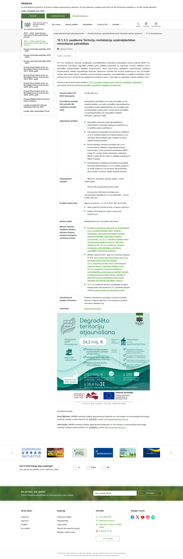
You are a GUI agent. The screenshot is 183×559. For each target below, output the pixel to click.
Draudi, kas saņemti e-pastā (68, 528)
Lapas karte (62, 524)
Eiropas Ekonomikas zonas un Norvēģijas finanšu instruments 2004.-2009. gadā (36, 119)
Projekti (24, 524)
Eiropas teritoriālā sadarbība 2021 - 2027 (37, 76)
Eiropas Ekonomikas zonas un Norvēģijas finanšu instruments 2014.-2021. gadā (36, 103)
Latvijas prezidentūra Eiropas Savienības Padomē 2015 (35, 132)
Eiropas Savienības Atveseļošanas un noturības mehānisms (37, 54)
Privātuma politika (64, 517)
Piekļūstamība (62, 521)
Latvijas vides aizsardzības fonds (36, 137)
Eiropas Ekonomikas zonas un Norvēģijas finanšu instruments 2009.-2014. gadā (36, 111)
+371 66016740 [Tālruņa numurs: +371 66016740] (105, 517)
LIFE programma (30, 48)
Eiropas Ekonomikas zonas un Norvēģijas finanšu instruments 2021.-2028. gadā (36, 95)
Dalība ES (27, 40)
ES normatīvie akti (31, 44)
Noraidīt (33, 16)
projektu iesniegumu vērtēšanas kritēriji (108, 290)
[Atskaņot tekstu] (66, 48)
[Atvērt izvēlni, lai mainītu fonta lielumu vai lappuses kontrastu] (156, 25)
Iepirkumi (25, 521)
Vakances (25, 517)
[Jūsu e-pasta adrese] (115, 493)
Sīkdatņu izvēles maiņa (66, 532)
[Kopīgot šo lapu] (156, 45)
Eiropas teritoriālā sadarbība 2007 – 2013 (37, 88)
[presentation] (20, 477)
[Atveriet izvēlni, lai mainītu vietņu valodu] (146, 25)
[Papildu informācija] (110, 531)
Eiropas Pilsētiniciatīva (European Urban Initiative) (37, 125)
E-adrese (102, 531)
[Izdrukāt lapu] (156, 39)
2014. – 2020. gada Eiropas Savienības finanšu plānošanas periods (36, 69)
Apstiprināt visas (58, 16)
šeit (96, 214)
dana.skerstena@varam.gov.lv (116, 419)
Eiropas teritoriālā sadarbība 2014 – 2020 (37, 82)
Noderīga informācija (92, 308)
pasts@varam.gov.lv (107, 520)
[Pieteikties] (150, 493)
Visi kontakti (108, 538)
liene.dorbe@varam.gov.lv (115, 427)
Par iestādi (25, 528)
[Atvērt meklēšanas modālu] (138, 25)
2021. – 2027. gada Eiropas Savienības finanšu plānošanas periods (36, 61)
